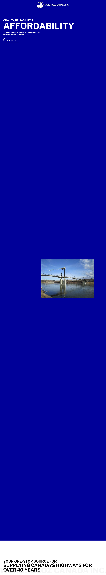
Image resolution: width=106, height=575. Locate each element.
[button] (11, 40)
